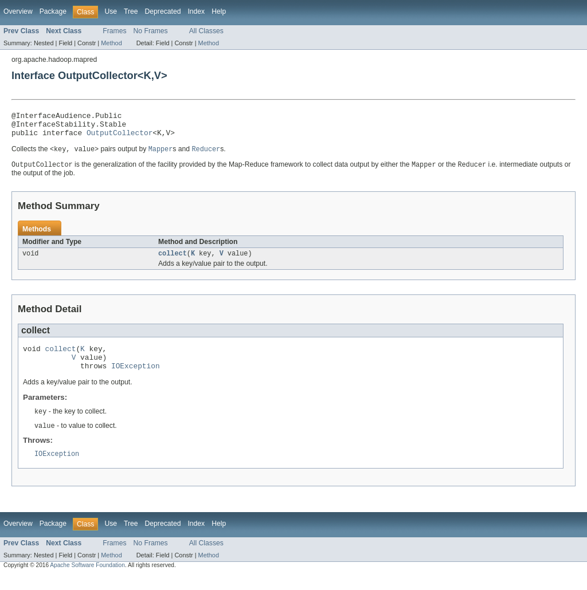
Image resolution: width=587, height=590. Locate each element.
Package (53, 11)
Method (111, 43)
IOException (135, 378)
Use (110, 11)
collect (172, 260)
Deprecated (163, 11)
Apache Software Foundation (87, 580)
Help (219, 11)
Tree (131, 11)
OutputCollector (119, 137)
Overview (18, 11)
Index (196, 11)
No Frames (151, 31)
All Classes (206, 31)
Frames (114, 31)
